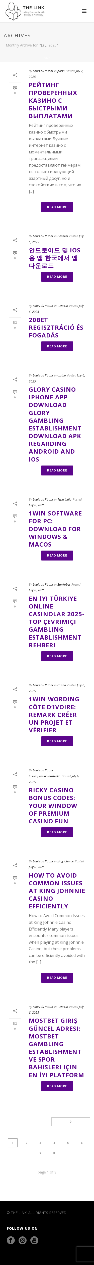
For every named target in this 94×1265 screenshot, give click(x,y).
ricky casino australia (46, 776)
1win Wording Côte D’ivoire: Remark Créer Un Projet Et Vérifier (54, 714)
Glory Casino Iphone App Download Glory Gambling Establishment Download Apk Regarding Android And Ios (55, 424)
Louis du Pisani (43, 71)
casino (61, 375)
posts (60, 71)
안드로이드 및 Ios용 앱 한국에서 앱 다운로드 (54, 258)
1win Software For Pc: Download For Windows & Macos (55, 528)
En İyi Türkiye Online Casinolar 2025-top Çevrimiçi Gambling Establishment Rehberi (56, 621)
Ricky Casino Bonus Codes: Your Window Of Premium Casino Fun (53, 805)
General (62, 236)
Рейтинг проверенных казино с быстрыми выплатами (53, 100)
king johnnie (65, 861)
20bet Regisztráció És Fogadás (56, 327)
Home (45, 58)
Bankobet (63, 584)
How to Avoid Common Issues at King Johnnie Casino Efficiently (57, 890)
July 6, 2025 (37, 505)
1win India (64, 499)
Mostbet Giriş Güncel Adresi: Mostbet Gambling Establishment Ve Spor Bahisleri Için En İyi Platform (56, 1047)
